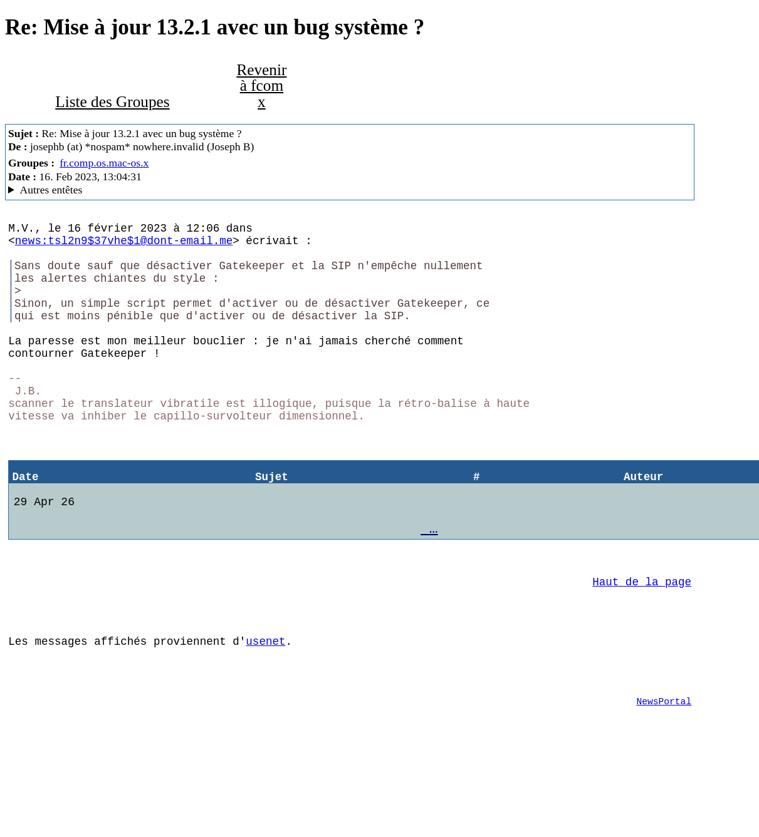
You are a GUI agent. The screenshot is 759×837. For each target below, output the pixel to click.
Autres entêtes (51, 189)
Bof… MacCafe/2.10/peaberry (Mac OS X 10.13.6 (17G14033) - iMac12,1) (349, 190)
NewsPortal (663, 777)
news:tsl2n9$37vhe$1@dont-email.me (124, 244)
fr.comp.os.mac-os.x (104, 163)
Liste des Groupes (112, 101)
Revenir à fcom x (261, 85)
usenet (265, 709)
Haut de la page (641, 642)
